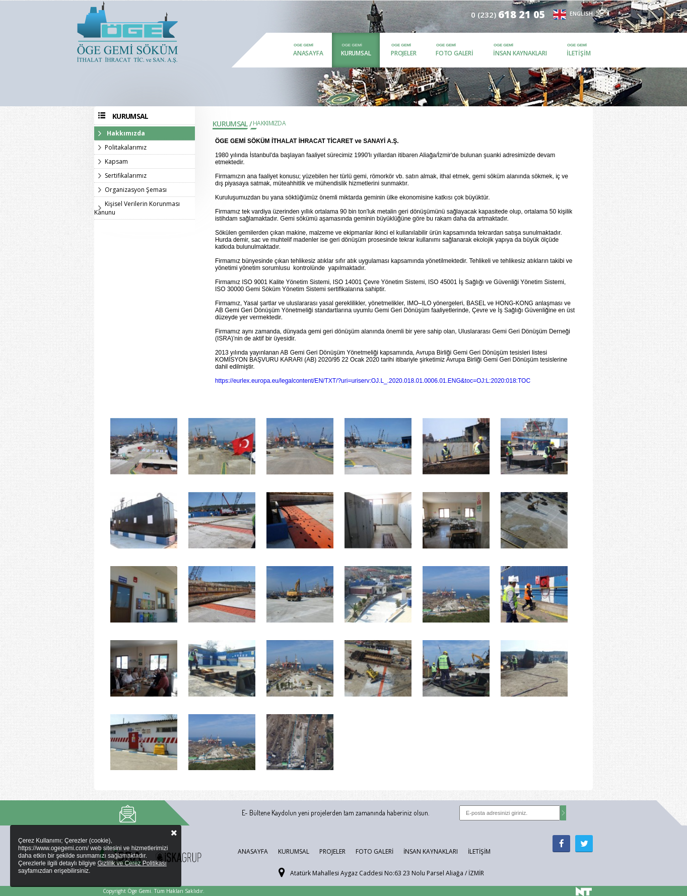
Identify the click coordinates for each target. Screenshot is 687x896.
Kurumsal (356, 53)
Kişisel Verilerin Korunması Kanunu (137, 208)
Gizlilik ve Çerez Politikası (131, 863)
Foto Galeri (454, 53)
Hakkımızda (126, 133)
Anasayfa (308, 53)
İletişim (578, 53)
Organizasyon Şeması (136, 189)
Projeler (403, 53)
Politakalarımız (126, 147)
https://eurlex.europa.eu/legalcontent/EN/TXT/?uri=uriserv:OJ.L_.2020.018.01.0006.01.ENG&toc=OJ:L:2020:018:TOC (372, 380)
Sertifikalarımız (126, 175)
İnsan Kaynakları (520, 53)
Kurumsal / (232, 123)
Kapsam (116, 161)
